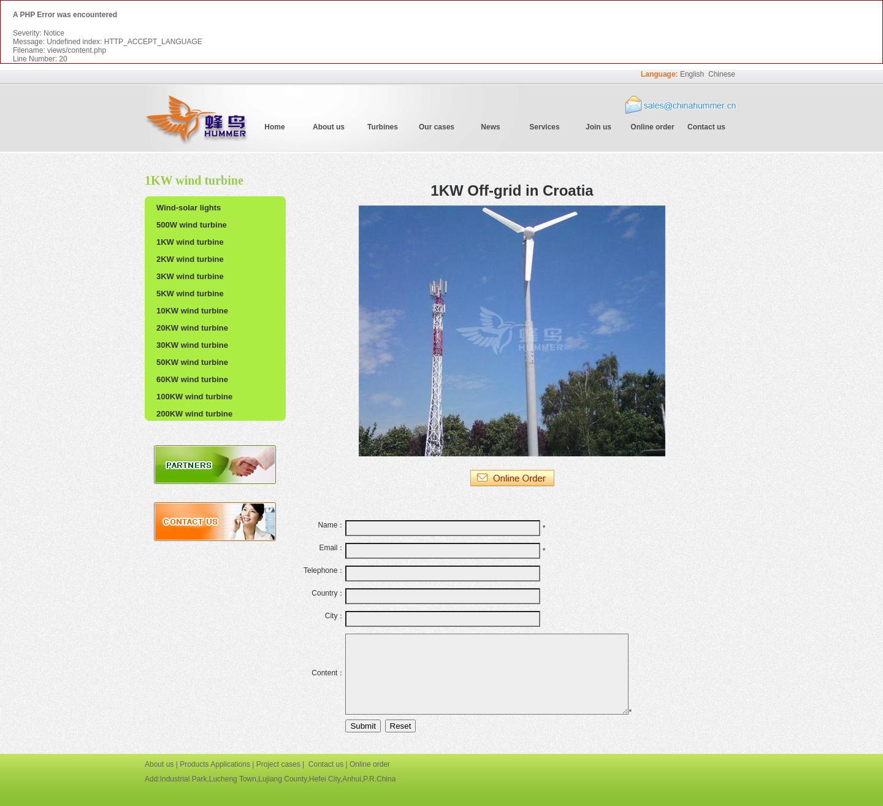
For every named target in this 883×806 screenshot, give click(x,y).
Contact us (706, 127)
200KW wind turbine (194, 413)
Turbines (382, 127)
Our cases (436, 127)
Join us (598, 127)
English (692, 74)
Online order (652, 127)
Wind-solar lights (188, 207)
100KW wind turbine (194, 396)
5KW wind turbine (190, 293)
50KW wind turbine (192, 362)
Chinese (721, 74)
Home (274, 127)
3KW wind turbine (190, 276)
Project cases (278, 764)
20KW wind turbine (192, 327)
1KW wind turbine (190, 242)
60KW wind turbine (192, 379)
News (490, 127)
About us (329, 127)
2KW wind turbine (190, 259)
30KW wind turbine (192, 345)
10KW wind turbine (192, 310)
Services (544, 127)
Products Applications (215, 764)
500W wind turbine (191, 224)
